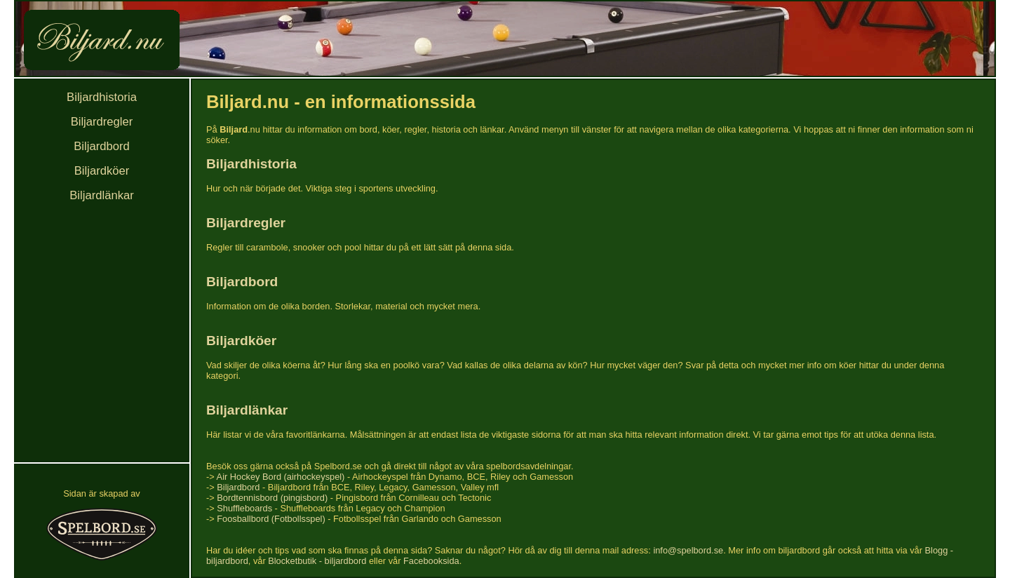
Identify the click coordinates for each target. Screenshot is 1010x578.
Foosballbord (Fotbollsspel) (271, 518)
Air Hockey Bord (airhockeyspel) (281, 476)
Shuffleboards (244, 508)
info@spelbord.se (688, 550)
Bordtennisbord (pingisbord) (272, 497)
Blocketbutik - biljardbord (317, 561)
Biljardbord (101, 146)
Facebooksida (431, 561)
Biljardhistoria (102, 97)
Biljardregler (102, 121)
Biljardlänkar (101, 195)
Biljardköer (102, 170)
